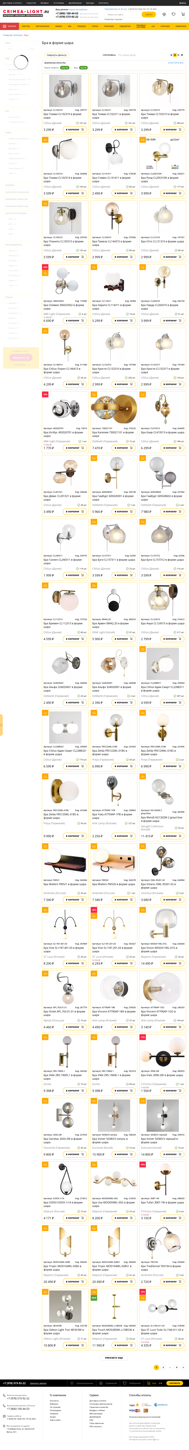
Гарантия (31, 2)
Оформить (174, 1383)
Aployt (13, 265)
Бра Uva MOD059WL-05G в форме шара (113, 1204)
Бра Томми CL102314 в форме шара (62, 179)
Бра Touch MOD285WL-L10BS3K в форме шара (113, 1331)
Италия (14, 328)
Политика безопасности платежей (144, 1417)
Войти (182, 3)
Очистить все (176, 63)
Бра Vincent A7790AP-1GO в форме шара (158, 1013)
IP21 (12, 224)
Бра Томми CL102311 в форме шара (111, 115)
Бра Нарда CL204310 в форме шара (159, 306)
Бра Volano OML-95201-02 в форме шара (158, 885)
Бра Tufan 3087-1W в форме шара (162, 1202)
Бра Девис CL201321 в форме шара (62, 497)
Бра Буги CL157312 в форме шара (162, 559)
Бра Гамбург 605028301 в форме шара (113, 497)
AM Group (15, 255)
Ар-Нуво (13, 143)
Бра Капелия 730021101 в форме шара (113, 434)
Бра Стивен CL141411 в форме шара (111, 179)
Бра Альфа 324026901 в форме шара (111, 688)
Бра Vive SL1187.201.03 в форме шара (112, 949)
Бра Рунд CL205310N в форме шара (159, 179)
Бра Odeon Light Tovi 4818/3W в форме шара (64, 1331)
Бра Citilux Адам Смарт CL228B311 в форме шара (162, 688)
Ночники (14, 89)
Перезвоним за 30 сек (116, 9)
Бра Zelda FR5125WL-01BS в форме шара (61, 816)
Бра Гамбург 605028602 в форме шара (161, 497)
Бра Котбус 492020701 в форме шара (63, 434)
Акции (53, 1416)
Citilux (13, 285)
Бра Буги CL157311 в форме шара (113, 559)
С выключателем (17, 122)
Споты (14, 99)
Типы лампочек (97, 1423)
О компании (58, 1395)
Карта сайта (55, 1420)
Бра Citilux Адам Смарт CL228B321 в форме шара (65, 752)
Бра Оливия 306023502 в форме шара (64, 306)
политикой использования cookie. (146, 1431)
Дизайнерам (75, 2)
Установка (59, 2)
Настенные (15, 117)
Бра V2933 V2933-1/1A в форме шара (63, 1204)
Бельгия (13, 308)
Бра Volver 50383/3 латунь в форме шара (110, 1140)
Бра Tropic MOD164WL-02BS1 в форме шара (111, 1267)
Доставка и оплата (12, 2)
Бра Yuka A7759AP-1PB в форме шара (112, 816)
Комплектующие (18, 69)
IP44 (12, 229)
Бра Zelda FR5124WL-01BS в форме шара (158, 752)
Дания (13, 318)
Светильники (18, 94)
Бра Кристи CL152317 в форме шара (160, 370)
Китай (13, 333)
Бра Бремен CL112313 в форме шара (63, 625)
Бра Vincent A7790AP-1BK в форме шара (114, 1013)
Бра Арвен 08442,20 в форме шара (110, 625)
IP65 (12, 234)
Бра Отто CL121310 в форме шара (162, 241)
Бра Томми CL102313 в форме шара (160, 115)
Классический (17, 168)
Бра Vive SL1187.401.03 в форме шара (64, 949)
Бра (83, 67)
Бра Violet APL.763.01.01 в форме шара (64, 1013)
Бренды (90, 2)
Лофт (13, 173)
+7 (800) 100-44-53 (77, 13)
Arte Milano (15, 275)
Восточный (15, 153)
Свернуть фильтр (56, 55)
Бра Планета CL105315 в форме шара (63, 243)
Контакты (103, 2)
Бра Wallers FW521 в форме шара (65, 884)
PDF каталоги (96, 1426)
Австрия (13, 303)
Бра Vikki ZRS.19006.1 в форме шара (111, 1076)
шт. (152, 1383)
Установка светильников (101, 1404)
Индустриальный (17, 158)
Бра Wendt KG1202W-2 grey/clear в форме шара (162, 819)
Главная (7, 35)
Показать (21, 357)
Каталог (9, 26)
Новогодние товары (19, 84)
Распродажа (55, 1410)
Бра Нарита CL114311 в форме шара (111, 306)
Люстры (15, 74)
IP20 (13, 219)
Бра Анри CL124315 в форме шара (162, 623)
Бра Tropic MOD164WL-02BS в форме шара (62, 1267)
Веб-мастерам (96, 1413)
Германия (15, 313)
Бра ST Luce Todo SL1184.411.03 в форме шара (162, 1331)
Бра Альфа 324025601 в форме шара (63, 688)
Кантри (13, 163)
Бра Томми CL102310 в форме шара (62, 115)
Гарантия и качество (99, 1407)
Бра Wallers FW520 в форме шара (113, 884)
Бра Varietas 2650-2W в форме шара (63, 1140)
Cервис (94, 1395)
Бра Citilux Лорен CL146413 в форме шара (62, 370)
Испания (14, 323)
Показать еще (114, 1357)
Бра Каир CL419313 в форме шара (162, 432)
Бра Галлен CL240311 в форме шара (63, 561)
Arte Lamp (15, 270)
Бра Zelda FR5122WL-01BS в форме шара (109, 752)
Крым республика (78, 9)
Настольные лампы (20, 79)
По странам (55, 1407)
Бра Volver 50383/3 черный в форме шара (159, 1140)
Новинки (54, 1413)
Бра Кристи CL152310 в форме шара (111, 370)
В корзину (75, 129)
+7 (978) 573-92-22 (77, 16)
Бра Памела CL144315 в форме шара (111, 243)
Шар (65, 67)
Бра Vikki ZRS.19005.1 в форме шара (63, 1076)
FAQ (91, 1420)
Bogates (13, 280)
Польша (14, 338)
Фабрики (54, 1404)
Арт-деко (14, 148)
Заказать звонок (38, 1383)
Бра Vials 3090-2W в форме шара (162, 1075)
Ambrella (14, 260)
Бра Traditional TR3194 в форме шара (161, 1267)
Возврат (45, 2)
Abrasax (13, 250)
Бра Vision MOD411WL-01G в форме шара (159, 949)
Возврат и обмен (97, 1410)
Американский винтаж (20, 138)
